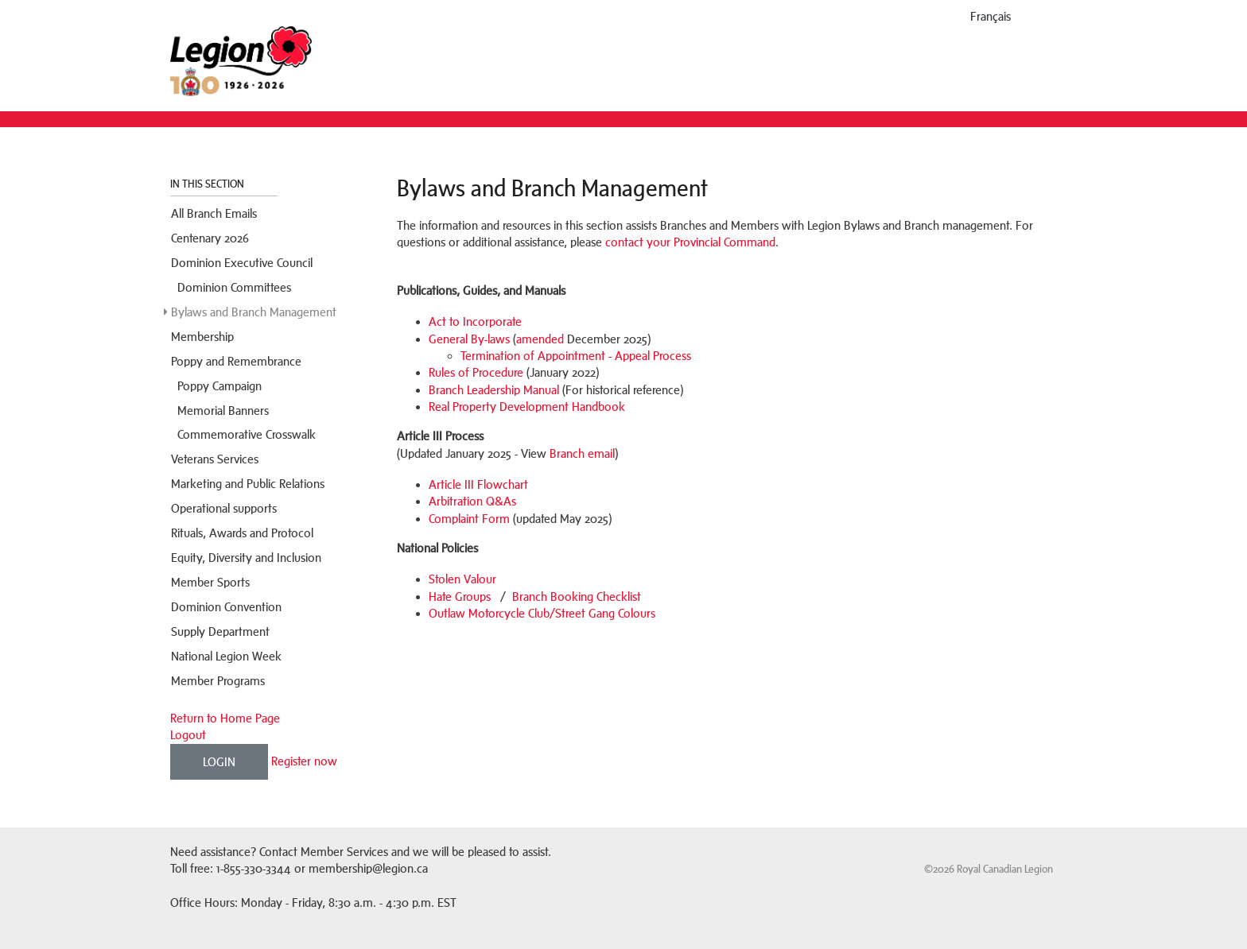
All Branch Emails (214, 213)
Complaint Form (469, 518)
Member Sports (210, 582)
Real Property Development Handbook (527, 406)
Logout (188, 735)
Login (219, 762)
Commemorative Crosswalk (246, 434)
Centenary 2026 (210, 238)
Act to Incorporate (475, 321)
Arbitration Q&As (472, 501)
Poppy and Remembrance (236, 361)
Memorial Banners (223, 410)
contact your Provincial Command (690, 242)
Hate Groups (460, 596)
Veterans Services (214, 459)
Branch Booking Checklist (576, 596)
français (990, 16)
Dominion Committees (234, 287)
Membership (202, 336)
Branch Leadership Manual (494, 390)
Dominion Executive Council (242, 262)
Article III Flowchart (478, 484)
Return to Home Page (225, 718)
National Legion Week (226, 656)
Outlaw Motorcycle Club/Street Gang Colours (542, 613)
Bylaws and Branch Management (253, 312)
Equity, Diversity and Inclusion (246, 557)
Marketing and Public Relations (247, 483)
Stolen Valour (462, 579)
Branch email (582, 453)
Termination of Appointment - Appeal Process (575, 355)
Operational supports (224, 508)
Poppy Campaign (219, 386)
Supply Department (220, 631)
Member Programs (218, 681)
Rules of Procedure (476, 372)
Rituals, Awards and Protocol (242, 533)
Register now (304, 760)
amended (540, 339)
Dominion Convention (226, 607)
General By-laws (469, 339)
